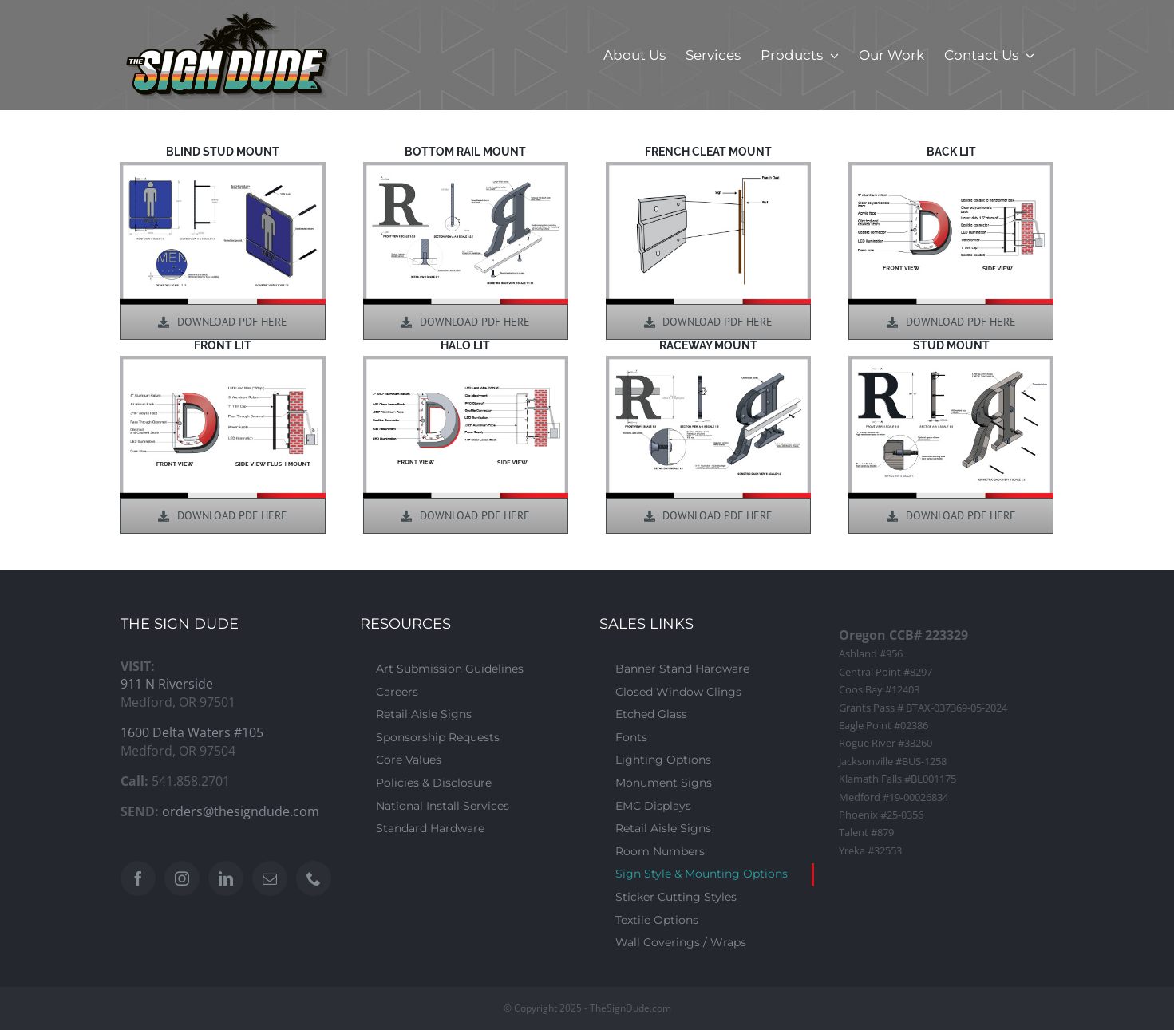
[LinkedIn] (225, 878)
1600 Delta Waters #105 (192, 732)
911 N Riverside (167, 684)
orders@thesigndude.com (240, 811)
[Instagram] (182, 878)
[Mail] (269, 878)
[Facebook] (138, 878)
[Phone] (313, 878)
